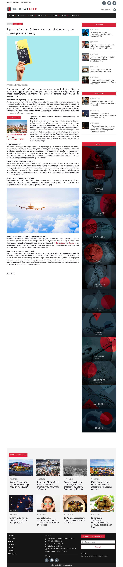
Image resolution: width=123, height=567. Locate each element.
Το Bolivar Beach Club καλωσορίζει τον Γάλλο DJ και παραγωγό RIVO (101, 34)
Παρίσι (71, 243)
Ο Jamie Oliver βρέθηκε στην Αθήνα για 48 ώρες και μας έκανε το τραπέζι (103, 103)
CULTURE (53, 16)
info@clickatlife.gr (55, 546)
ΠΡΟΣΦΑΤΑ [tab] (99, 25)
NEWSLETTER (26, 2)
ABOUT (9, 2)
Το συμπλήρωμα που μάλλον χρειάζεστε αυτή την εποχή (100, 70)
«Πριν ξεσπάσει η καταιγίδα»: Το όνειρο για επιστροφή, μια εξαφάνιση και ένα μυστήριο (102, 46)
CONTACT (16, 2)
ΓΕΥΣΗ (31, 16)
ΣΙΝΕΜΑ (11, 16)
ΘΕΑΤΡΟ (21, 16)
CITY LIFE (42, 16)
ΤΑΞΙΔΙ (63, 16)
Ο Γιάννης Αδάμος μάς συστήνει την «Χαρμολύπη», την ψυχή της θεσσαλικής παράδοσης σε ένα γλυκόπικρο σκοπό (102, 129)
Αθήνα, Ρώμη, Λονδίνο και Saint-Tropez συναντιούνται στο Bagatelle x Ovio (102, 59)
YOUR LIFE (75, 16)
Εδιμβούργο (60, 243)
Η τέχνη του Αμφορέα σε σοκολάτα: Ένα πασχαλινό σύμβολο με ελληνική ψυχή (103, 115)
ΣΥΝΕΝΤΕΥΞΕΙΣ (98, 93)
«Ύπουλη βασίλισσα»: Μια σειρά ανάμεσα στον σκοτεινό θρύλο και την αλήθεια (103, 82)
